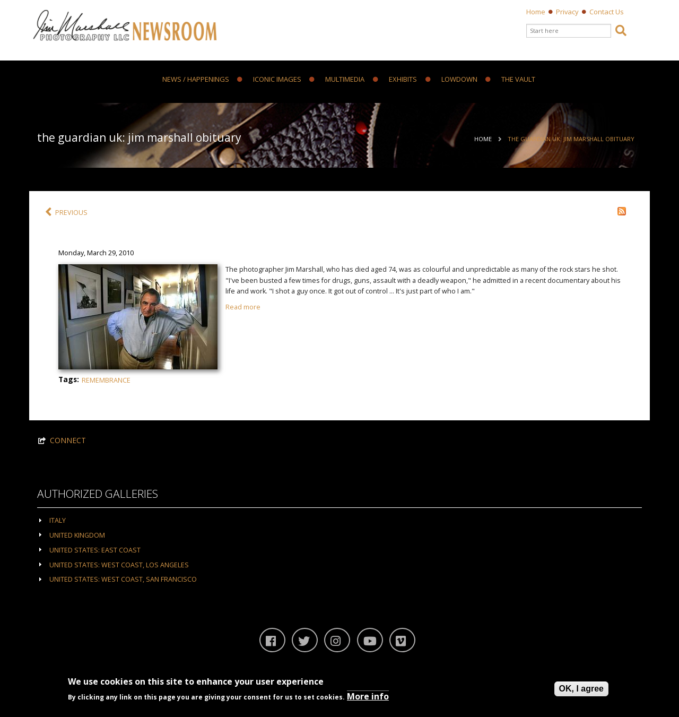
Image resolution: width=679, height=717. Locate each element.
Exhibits (395, 79)
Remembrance (106, 380)
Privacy (567, 11)
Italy (57, 520)
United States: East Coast (95, 550)
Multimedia (336, 79)
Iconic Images (269, 79)
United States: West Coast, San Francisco (123, 579)
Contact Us (606, 11)
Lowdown (451, 79)
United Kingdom (77, 535)
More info (368, 696)
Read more (242, 307)
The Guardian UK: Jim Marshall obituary (571, 139)
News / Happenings (195, 79)
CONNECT (68, 440)
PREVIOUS (66, 212)
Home (535, 11)
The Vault (510, 79)
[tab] (339, 520)
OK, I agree (581, 688)
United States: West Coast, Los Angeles (119, 564)
